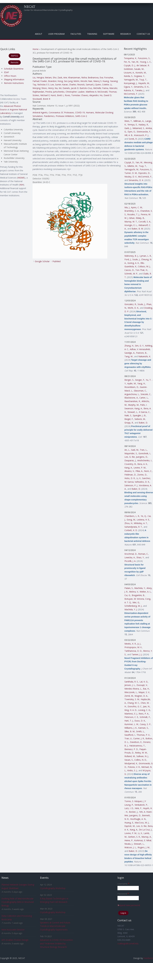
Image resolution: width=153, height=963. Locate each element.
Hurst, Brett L (57, 95)
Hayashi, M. (143, 83)
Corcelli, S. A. (145, 221)
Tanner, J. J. (136, 654)
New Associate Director (13, 929)
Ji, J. (139, 643)
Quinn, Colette (102, 84)
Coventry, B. (130, 464)
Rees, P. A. (144, 713)
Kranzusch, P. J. (141, 135)
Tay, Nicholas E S (41, 84)
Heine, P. (128, 840)
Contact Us (143, 33)
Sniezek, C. (146, 394)
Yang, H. (141, 383)
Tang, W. (128, 356)
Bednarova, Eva (95, 77)
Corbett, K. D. (130, 530)
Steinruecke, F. (144, 131)
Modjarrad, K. (131, 763)
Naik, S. (128, 415)
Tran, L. (143, 449)
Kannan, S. (143, 727)
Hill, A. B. (128, 135)
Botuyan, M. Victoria (134, 598)
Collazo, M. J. (144, 266)
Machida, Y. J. (130, 609)
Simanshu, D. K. (141, 86)
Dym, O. (132, 131)
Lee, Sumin (55, 84)
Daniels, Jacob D (71, 88)
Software (108, 33)
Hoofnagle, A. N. (138, 819)
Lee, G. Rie (129, 456)
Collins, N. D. (140, 759)
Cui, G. (127, 595)
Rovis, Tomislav (72, 95)
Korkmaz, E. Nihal (142, 840)
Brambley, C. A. (131, 210)
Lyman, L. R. (145, 255)
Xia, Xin (58, 88)
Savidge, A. (129, 352)
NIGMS (21, 177)
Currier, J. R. (138, 738)
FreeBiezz (148, 958)
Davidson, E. (136, 742)
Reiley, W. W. (141, 752)
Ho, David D (105, 95)
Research (125, 33)
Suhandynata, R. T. (133, 526)
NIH (21, 184)
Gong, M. (131, 519)
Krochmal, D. (130, 553)
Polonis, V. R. (134, 767)
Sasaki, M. (139, 69)
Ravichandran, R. (132, 401)
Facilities (76, 33)
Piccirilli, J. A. (130, 561)
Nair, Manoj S (94, 81)
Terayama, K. (130, 58)
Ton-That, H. (141, 270)
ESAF (6, 72)
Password (123, 893)
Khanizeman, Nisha (77, 77)
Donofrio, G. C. (135, 706)
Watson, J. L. (130, 847)
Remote (14, 62)
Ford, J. (127, 259)
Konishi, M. (141, 72)
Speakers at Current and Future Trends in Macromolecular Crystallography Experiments (55, 926)
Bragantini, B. (138, 595)
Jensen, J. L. (129, 685)
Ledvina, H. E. (143, 519)
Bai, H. (146, 688)
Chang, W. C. (133, 702)
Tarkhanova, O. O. (133, 650)
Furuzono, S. (144, 58)
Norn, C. (148, 471)
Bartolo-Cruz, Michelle (90, 88)
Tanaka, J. (139, 90)
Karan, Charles (69, 84)
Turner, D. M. (130, 173)
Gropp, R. (128, 422)
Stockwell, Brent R (41, 98)
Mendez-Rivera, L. (133, 688)
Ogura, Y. (128, 86)
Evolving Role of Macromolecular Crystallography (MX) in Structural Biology (17, 902)
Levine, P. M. (140, 467)
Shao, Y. (140, 557)
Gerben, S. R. (134, 836)
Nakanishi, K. (144, 356)
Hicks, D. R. (129, 478)
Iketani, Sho (50, 77)
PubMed (56, 261)
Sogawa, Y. (139, 76)
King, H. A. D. (130, 710)
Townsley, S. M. (132, 699)
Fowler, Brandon (48, 81)
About (38, 33)
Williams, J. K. (130, 727)
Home (36, 49)
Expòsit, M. (129, 826)
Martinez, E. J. (130, 713)
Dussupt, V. (142, 685)
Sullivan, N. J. (142, 756)
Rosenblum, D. (131, 387)
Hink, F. (138, 808)
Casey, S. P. (145, 724)
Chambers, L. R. (132, 516)
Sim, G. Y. (139, 345)
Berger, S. (129, 379)
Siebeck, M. (139, 419)
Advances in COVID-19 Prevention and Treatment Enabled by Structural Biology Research (56, 943)
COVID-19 (80, 112)
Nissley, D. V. (130, 176)
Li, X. (138, 478)
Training (92, 33)
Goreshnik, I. (144, 453)
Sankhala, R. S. (131, 681)
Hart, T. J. (128, 720)
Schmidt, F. (145, 717)
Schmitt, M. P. (131, 273)
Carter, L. (143, 397)
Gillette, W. (132, 166)
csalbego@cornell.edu (128, 943)
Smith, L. (140, 731)
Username (123, 883)
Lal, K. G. (144, 681)
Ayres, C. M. (136, 207)
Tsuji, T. (143, 79)
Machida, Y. (139, 588)
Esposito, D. (144, 173)
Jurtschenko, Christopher (65, 91)
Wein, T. (128, 121)
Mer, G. (136, 602)
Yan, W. (135, 61)
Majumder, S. (130, 453)
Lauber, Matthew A (87, 91)
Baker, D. (143, 422)
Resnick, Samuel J (85, 84)
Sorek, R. (133, 138)
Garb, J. (127, 128)
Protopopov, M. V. (133, 647)
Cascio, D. (129, 270)
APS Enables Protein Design (14, 939)
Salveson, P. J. (131, 485)
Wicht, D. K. (133, 307)
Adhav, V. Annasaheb (140, 349)
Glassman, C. (140, 390)
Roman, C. (143, 553)
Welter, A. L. (145, 591)
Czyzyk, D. (129, 162)
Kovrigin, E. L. (130, 225)
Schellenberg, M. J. (133, 605)
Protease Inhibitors (65, 116)
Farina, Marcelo (109, 88)
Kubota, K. (129, 90)
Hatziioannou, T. (137, 745)
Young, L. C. (145, 61)
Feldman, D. (130, 474)
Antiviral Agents (40, 112)
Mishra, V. (134, 591)
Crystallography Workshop (52, 888)
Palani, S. (128, 588)
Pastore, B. (141, 352)
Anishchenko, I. (144, 460)
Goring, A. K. (133, 263)
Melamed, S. (138, 128)
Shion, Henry (47, 88)
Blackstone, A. (131, 397)
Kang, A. (138, 408)
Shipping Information (14, 79)
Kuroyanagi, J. (130, 83)
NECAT (29, 6)
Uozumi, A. (129, 72)
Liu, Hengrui (38, 77)
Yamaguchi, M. (131, 79)
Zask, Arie (62, 77)
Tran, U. (128, 738)
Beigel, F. (128, 419)
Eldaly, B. (140, 218)
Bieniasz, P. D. (131, 749)
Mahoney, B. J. (131, 255)
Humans (90, 112)
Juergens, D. (142, 456)
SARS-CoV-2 (81, 116)
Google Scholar (42, 261)
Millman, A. (138, 121)
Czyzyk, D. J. (129, 65)
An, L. (127, 449)
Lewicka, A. (129, 557)
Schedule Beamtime (13, 68)
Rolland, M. (129, 756)
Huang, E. (129, 822)
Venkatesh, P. (141, 804)
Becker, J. (133, 811)
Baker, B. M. (137, 228)
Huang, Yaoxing (110, 81)
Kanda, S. (128, 76)
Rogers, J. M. (144, 847)
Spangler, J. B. (139, 415)
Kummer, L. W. (131, 724)
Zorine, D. (142, 474)
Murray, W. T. (130, 221)
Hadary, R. (143, 124)
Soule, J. (136, 259)
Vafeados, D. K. (142, 481)
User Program (56, 33)
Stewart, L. (132, 412)
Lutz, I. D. (129, 808)
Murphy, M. (133, 404)
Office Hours (10, 75)
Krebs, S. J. (132, 770)
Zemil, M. (128, 695)
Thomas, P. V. (143, 734)
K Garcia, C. (144, 412)
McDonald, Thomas (107, 91)
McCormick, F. (131, 93)
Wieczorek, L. (130, 692)
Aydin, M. (131, 383)
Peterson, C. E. (131, 717)
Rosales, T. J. (133, 214)
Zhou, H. (128, 523)
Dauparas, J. (130, 460)
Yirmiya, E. (132, 124)
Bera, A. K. (142, 464)
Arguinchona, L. (131, 394)
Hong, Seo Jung (65, 81)
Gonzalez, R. (130, 304)
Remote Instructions (14, 83)
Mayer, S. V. (144, 692)
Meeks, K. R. (130, 643)
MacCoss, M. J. (142, 822)
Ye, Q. (143, 516)
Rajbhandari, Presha (42, 91)
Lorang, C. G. (144, 710)
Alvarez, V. (129, 471)
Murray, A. (146, 836)
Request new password (128, 905)
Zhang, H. (129, 345)
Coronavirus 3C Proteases (61, 112)
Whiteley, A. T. (140, 523)
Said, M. (135, 449)
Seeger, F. (140, 379)
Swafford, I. (129, 734)
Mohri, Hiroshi (80, 81)
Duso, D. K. (139, 720)
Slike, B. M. (129, 731)
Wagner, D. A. (141, 695)
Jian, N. (146, 706)
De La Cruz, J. (145, 829)
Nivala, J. (128, 843)
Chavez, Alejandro (90, 95)
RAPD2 (14, 55)
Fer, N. (127, 61)
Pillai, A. (139, 471)
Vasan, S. (128, 759)
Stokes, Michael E (41, 95)
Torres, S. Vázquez (133, 801)
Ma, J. (127, 207)
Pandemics (49, 116)
